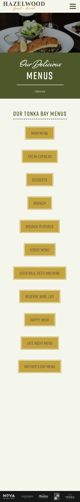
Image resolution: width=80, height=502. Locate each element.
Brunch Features (40, 226)
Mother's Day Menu (39, 366)
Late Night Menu (40, 343)
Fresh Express (40, 156)
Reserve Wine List (39, 296)
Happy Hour (39, 320)
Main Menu (39, 133)
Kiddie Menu (39, 249)
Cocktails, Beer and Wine (39, 273)
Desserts (39, 179)
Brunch (39, 203)
